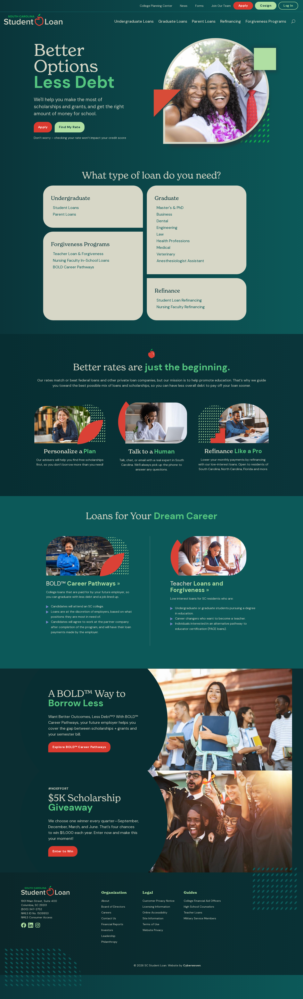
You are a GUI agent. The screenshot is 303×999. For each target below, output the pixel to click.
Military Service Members (200, 918)
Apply (243, 6)
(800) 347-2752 (31, 909)
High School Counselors (199, 906)
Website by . (184, 965)
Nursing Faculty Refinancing (181, 307)
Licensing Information (156, 906)
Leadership (108, 936)
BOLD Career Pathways (73, 267)
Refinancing (230, 21)
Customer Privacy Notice (159, 901)
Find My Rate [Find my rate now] (69, 127)
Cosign (265, 6)
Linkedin (30, 925)
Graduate (167, 198)
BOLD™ (83, 585)
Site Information (153, 918)
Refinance (167, 290)
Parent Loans (204, 21)
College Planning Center (156, 6)
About (105, 901)
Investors (107, 930)
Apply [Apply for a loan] (43, 127)
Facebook (23, 925)
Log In (288, 6)
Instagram (37, 925)
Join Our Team (221, 6)
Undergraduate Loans (134, 21)
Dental (162, 221)
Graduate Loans (172, 21)
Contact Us (108, 918)
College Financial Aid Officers (202, 901)
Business (164, 214)
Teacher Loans (193, 912)
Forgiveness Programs (266, 21)
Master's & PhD (170, 207)
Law (160, 234)
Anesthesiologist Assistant (180, 261)
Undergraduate (70, 198)
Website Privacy (153, 930)
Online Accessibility (155, 912)
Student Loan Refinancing (179, 300)
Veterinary (166, 254)
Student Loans (66, 207)
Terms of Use (151, 924)
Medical (163, 247)
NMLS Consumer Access (36, 917)
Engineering (167, 227)
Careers (106, 912)
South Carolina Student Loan (33, 20)
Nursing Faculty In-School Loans (81, 260)
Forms (199, 6)
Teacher (196, 588)
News (183, 6)
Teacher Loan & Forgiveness (78, 254)
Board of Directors (113, 906)
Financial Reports (112, 924)
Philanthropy (109, 942)
